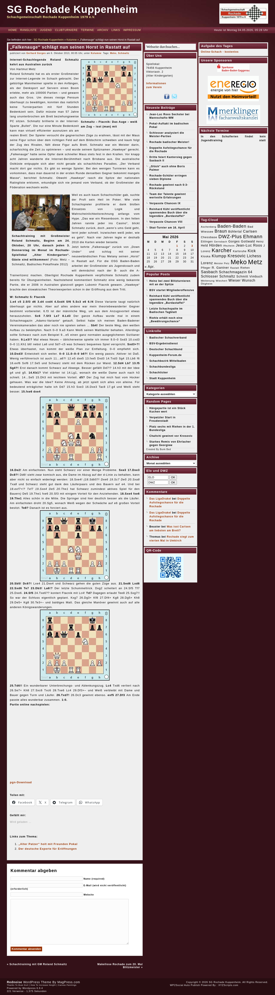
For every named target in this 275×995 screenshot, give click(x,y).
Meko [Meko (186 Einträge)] (239, 261)
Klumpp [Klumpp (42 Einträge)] (219, 256)
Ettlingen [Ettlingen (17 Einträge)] (207, 241)
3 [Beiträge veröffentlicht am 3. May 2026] (192, 245)
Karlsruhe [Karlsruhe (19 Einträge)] (239, 251)
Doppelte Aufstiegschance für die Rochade (169, 502)
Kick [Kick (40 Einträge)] (252, 251)
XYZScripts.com (228, 985)
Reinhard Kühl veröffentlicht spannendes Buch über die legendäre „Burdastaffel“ (169, 213)
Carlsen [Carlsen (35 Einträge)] (250, 231)
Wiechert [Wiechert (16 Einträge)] (221, 280)
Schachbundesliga (162, 366)
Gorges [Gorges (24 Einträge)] (234, 241)
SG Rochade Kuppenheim (72, 9)
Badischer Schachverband (168, 337)
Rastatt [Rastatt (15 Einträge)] (234, 268)
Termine (87, 30)
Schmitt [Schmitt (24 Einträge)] (242, 276)
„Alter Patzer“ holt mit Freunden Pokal (48, 844)
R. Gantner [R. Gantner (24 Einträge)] (220, 267)
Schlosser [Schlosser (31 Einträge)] (209, 276)
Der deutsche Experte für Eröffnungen (47, 848)
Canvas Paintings (67, 985)
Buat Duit (23, 985)
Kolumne (72, 39)
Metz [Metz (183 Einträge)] (255, 262)
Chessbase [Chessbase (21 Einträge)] (209, 237)
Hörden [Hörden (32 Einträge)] (215, 245)
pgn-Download (21, 782)
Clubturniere (66, 30)
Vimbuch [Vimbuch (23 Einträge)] (256, 276)
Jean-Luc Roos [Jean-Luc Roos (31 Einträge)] (249, 245)
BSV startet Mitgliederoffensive (171, 290)
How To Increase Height (43, 985)
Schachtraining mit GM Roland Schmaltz (38, 964)
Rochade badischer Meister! (169, 142)
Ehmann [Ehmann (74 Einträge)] (252, 236)
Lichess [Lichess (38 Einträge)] (254, 256)
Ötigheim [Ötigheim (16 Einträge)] (206, 283)
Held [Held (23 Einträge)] (204, 245)
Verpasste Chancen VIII (165, 221)
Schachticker (158, 372)
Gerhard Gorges (36, 53)
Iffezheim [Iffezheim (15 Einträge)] (229, 245)
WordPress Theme (37, 982)
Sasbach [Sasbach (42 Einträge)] (209, 272)
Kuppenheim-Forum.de (165, 355)
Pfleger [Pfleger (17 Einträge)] (206, 267)
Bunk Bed (165, 449)
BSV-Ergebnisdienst (163, 343)
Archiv (102, 30)
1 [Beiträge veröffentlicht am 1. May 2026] (177, 245)
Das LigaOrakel (160, 498)
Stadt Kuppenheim (162, 378)
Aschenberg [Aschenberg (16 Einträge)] (208, 226)
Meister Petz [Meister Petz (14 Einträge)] (221, 263)
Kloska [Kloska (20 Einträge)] (206, 256)
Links (116, 30)
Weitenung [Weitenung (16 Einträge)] (208, 280)
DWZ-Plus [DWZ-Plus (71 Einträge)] (230, 236)
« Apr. (150, 266)
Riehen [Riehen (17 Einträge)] (245, 267)
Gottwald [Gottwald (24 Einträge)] (248, 241)
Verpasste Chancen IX (164, 203)
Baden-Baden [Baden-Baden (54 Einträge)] (231, 226)
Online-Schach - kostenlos (220, 51)
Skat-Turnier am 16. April (167, 227)
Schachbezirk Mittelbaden (167, 360)
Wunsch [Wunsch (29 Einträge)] (248, 280)
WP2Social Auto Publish (185, 985)
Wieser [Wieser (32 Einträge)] (234, 280)
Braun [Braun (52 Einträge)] (221, 231)
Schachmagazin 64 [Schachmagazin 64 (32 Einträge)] (235, 272)
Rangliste (28, 30)
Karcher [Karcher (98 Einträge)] (222, 250)
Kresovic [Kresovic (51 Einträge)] (237, 255)
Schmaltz (123, 53)
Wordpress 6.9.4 (32, 988)
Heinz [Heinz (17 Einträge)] (260, 241)
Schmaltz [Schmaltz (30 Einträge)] (227, 276)
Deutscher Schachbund (165, 349)
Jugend (46, 30)
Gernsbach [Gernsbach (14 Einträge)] (220, 241)
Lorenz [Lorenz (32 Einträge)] (207, 263)
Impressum (132, 30)
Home (12, 30)
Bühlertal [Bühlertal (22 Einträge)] (235, 231)
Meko (113, 53)
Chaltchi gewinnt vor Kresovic (170, 435)
